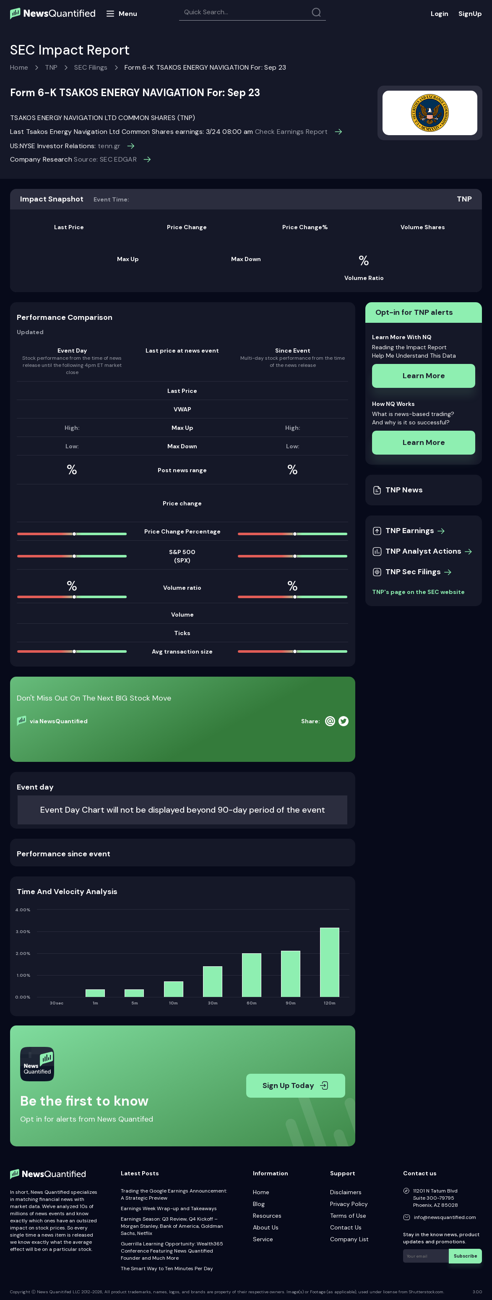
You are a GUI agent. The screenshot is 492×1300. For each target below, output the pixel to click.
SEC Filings (91, 67)
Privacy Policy (349, 1204)
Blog (259, 1204)
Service (263, 1239)
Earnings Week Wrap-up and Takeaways (169, 1208)
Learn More (424, 376)
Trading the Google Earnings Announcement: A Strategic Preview (174, 1194)
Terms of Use (348, 1215)
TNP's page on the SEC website (418, 592)
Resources (267, 1215)
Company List (349, 1239)
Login (439, 13)
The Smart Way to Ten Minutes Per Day (167, 1268)
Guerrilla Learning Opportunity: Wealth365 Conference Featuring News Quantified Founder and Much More (172, 1250)
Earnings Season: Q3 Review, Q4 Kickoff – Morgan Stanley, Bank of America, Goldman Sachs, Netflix (172, 1226)
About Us (266, 1227)
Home (19, 67)
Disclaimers (346, 1192)
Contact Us (346, 1227)
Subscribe (467, 1255)
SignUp (470, 13)
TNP (51, 67)
